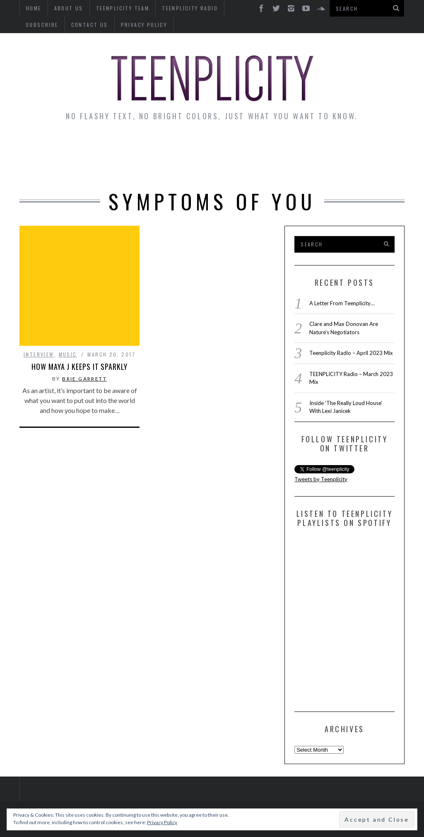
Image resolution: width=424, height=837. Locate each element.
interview (39, 291)
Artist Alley (156, 145)
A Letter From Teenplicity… (341, 303)
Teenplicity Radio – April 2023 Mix (351, 353)
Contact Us (44, 24)
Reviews (370, 145)
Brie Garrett (84, 316)
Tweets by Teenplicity (320, 479)
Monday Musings (229, 145)
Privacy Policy (98, 24)
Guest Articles (309, 145)
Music (68, 291)
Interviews (93, 145)
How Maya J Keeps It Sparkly (79, 304)
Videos (212, 168)
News (46, 145)
